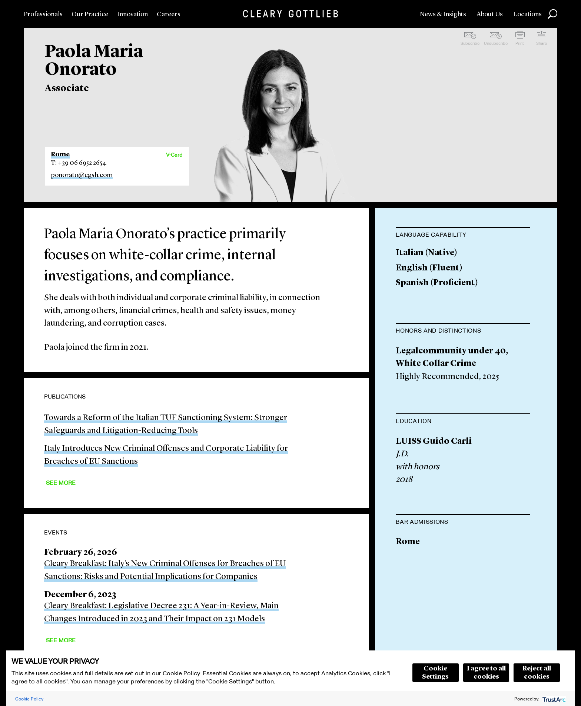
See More (61, 482)
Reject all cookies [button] (536, 672)
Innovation (132, 14)
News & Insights (443, 14)
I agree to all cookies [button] (486, 672)
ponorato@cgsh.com (82, 175)
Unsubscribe (496, 43)
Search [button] (552, 14)
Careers (168, 14)
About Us (490, 14)
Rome (60, 154)
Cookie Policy (29, 699)
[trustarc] (553, 699)
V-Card (174, 155)
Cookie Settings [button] (435, 672)
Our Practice (90, 14)
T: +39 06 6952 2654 (79, 163)
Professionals (43, 14)
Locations (527, 14)
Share (541, 43)
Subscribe (470, 43)
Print (519, 43)
